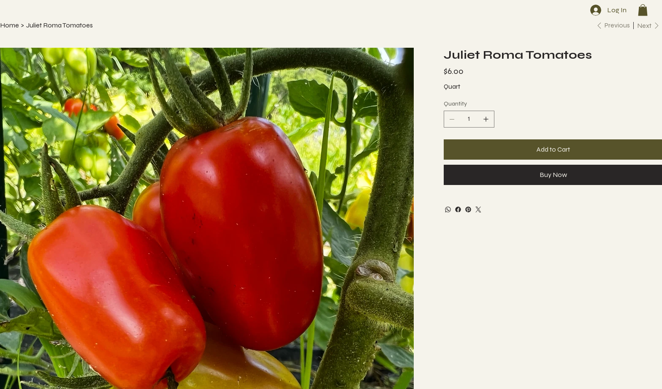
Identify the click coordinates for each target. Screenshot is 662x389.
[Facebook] (458, 209)
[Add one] (486, 119)
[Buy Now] (553, 175)
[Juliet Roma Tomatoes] (59, 25)
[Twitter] (478, 209)
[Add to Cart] (553, 149)
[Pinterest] (468, 209)
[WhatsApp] (448, 209)
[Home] (9, 25)
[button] (643, 10)
